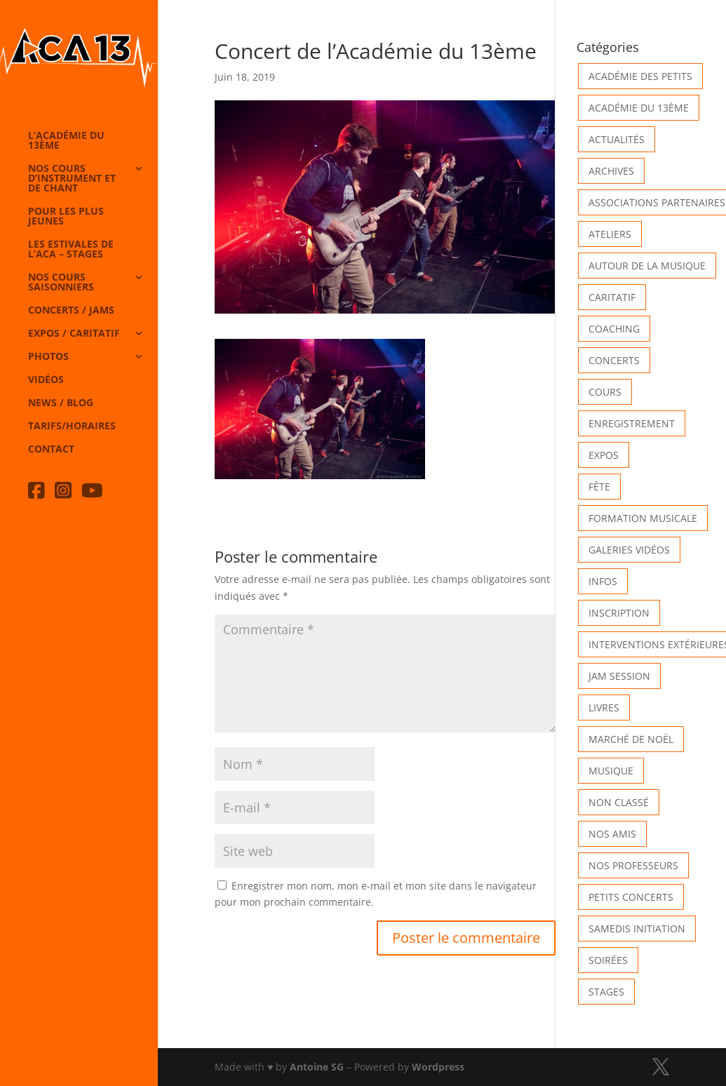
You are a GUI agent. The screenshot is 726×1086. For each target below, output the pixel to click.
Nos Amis (612, 833)
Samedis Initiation (637, 928)
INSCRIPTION (619, 612)
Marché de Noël (631, 739)
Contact (51, 449)
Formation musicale (643, 518)
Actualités (617, 139)
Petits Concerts (631, 897)
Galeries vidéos (629, 549)
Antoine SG (317, 1066)
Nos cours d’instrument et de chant (72, 178)
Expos (604, 455)
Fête (599, 486)
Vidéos (46, 380)
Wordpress (438, 1066)
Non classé (619, 802)
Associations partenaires (657, 202)
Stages (606, 991)
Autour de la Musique (647, 265)
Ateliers (610, 234)
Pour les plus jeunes (66, 216)
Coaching (614, 328)
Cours (605, 391)
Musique (611, 770)
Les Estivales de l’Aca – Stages (71, 249)
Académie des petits (640, 76)
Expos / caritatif (74, 334)
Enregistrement (632, 423)
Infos (603, 581)
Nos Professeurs (633, 865)
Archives (611, 170)
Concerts (614, 360)
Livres (604, 707)
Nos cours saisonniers (61, 282)
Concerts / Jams (71, 310)
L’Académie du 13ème (66, 141)
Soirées (608, 960)
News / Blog (60, 403)
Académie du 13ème (639, 107)
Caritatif (612, 297)
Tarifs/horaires (72, 426)
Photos (48, 357)
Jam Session (619, 676)
